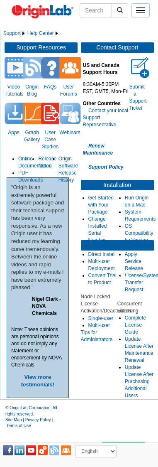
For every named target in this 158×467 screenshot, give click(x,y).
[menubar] (31, 33)
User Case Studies (50, 140)
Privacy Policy (38, 420)
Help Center (40, 33)
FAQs (50, 87)
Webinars (69, 132)
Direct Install (102, 254)
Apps (13, 132)
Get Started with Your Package (101, 205)
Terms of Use (19, 425)
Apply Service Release (134, 261)
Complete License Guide (135, 325)
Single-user (101, 318)
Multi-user (99, 325)
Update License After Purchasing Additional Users (139, 381)
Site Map (13, 420)
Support (12, 33)
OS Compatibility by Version (139, 233)
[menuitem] (14, 33)
